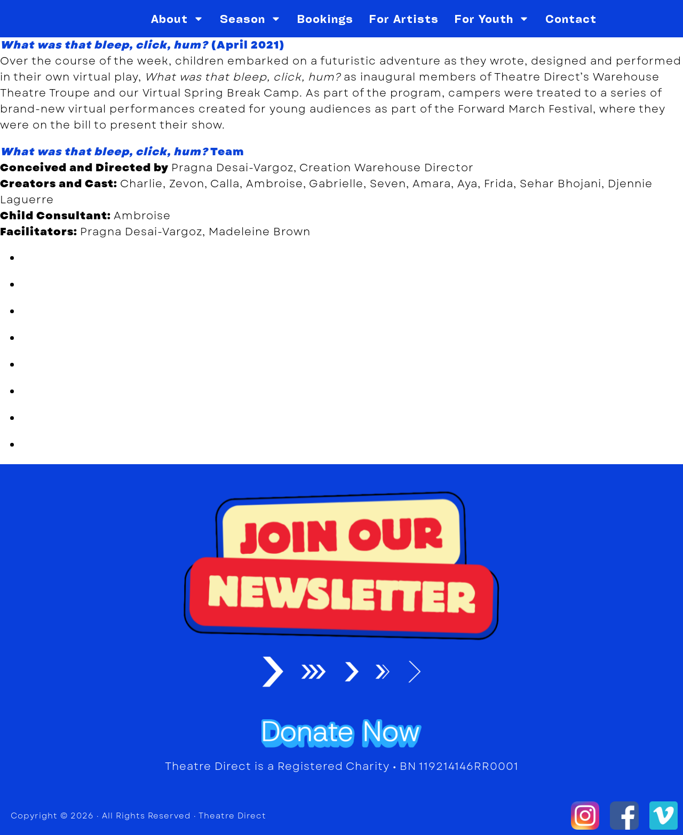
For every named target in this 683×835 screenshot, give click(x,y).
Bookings (325, 18)
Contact (571, 18)
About (177, 18)
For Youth (492, 18)
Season (250, 18)
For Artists (404, 18)
